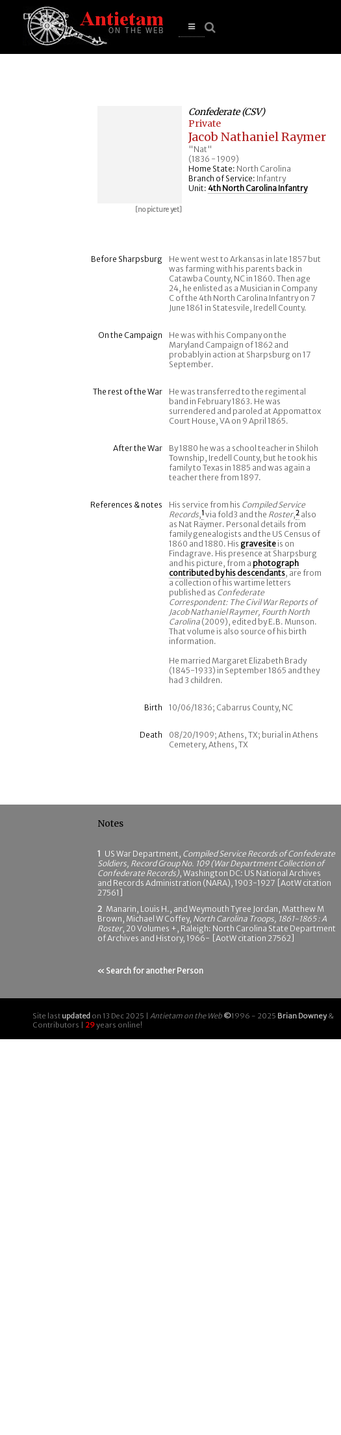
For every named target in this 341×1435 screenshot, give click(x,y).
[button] (192, 27)
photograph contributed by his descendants (234, 568)
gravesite (258, 544)
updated (76, 1015)
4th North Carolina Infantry (257, 188)
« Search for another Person (150, 971)
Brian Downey (302, 1015)
